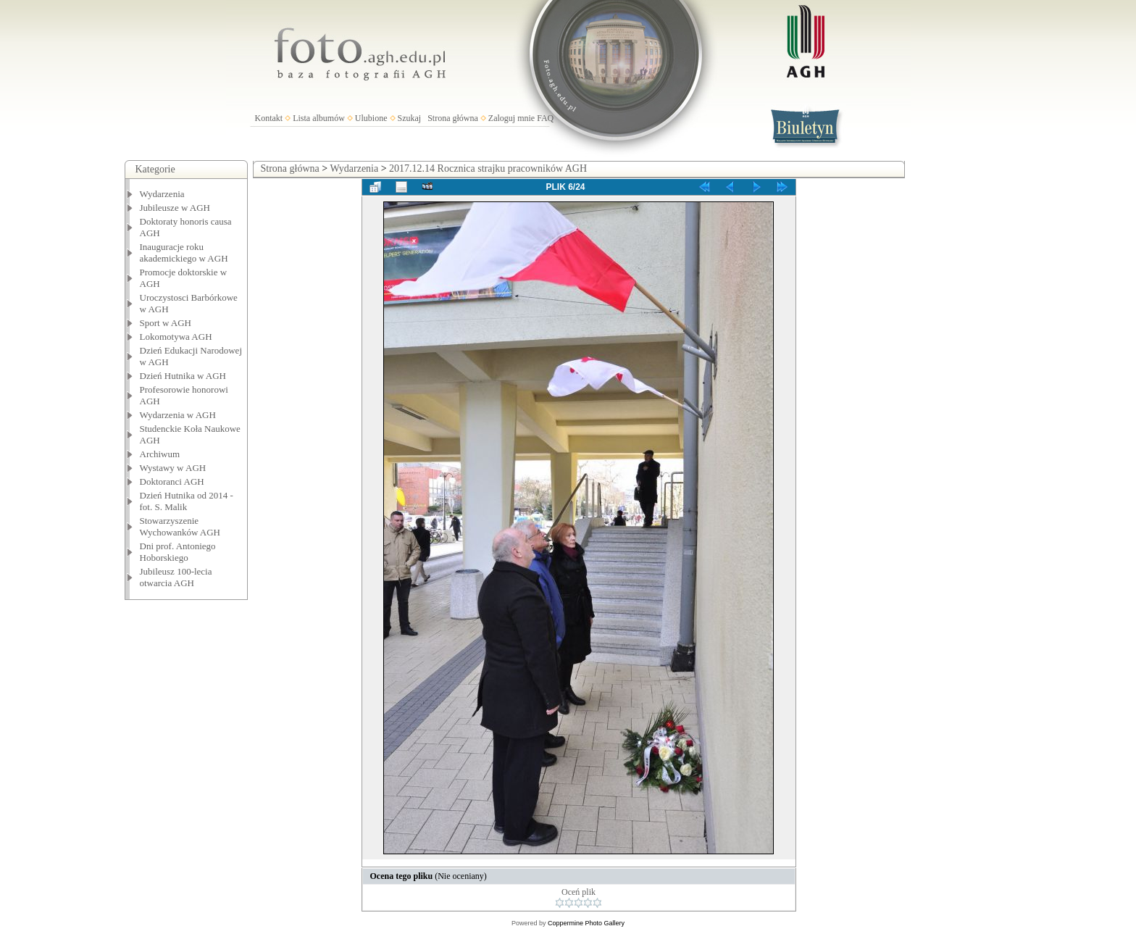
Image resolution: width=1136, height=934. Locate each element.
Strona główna (452, 118)
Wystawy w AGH (173, 467)
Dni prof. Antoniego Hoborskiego (178, 552)
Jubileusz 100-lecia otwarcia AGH (176, 577)
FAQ (545, 118)
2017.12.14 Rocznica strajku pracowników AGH (488, 168)
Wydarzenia (162, 193)
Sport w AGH (166, 322)
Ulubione (371, 118)
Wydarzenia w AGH (178, 414)
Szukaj (410, 118)
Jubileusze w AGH (175, 207)
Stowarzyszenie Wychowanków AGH (180, 526)
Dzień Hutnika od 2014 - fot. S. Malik (186, 501)
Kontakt (269, 118)
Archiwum (160, 454)
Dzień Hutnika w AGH (183, 375)
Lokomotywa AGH (176, 336)
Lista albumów (319, 118)
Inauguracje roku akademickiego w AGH (184, 252)
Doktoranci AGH (172, 481)
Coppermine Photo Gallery (586, 923)
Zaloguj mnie (511, 118)
